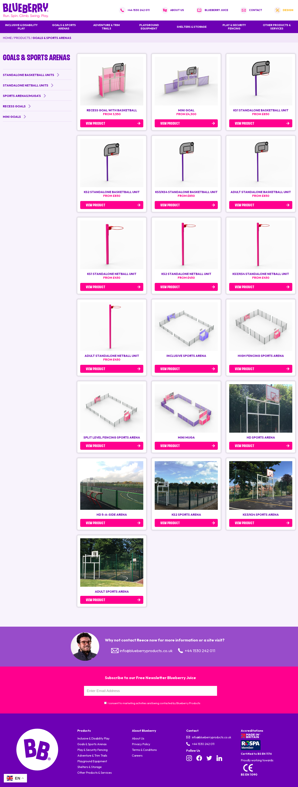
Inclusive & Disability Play (21, 26)
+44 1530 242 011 (139, 10)
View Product (95, 124)
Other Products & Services (277, 26)
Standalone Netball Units (25, 85)
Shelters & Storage (192, 27)
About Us (138, 738)
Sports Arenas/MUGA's (22, 96)
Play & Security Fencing (234, 26)
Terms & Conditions (144, 750)
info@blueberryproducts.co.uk (146, 650)
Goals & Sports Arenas (64, 26)
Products (22, 38)
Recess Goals (14, 106)
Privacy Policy (141, 744)
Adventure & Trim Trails (106, 26)
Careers (137, 755)
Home (7, 38)
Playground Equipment (149, 26)
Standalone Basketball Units (28, 75)
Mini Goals (12, 117)
